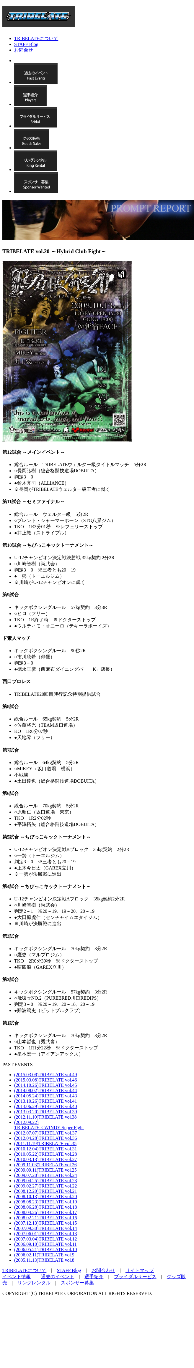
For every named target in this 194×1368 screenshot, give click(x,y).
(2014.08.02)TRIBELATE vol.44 (45, 1090)
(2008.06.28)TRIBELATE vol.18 (45, 1207)
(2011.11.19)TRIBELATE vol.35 (45, 1143)
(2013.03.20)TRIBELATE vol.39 (45, 1111)
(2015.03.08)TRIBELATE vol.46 (45, 1079)
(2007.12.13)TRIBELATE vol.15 (45, 1222)
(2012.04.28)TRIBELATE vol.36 (45, 1138)
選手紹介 (93, 1276)
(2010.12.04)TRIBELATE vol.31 (45, 1148)
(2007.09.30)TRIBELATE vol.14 (45, 1228)
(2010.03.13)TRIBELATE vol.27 (45, 1159)
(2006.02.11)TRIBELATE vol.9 (44, 1254)
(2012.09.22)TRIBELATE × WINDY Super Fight (49, 1125)
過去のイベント (57, 1276)
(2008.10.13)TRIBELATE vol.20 (45, 1196)
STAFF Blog (26, 44)
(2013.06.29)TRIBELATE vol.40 (45, 1106)
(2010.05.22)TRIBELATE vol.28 (45, 1154)
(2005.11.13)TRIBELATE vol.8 (44, 1260)
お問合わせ (103, 1270)
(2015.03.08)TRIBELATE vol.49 (45, 1074)
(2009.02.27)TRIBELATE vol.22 (45, 1185)
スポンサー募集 (77, 1282)
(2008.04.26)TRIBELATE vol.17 (45, 1212)
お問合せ (23, 49)
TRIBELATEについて (36, 38)
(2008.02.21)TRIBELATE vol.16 (45, 1217)
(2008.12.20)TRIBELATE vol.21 (45, 1191)
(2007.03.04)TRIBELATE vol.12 (45, 1238)
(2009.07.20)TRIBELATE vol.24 (45, 1175)
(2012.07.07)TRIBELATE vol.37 (45, 1132)
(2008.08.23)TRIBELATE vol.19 (45, 1201)
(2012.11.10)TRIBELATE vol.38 (45, 1116)
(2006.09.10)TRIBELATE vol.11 (45, 1244)
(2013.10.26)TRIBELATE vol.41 (45, 1101)
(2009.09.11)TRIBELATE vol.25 (45, 1169)
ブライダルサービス (135, 1276)
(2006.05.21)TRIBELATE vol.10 (45, 1249)
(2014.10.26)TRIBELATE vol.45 (45, 1085)
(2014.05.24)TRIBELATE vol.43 (45, 1095)
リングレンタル (33, 1282)
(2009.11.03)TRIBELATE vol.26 (45, 1164)
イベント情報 (16, 1276)
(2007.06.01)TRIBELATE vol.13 (45, 1233)
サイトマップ (139, 1270)
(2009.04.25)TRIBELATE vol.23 (45, 1180)
